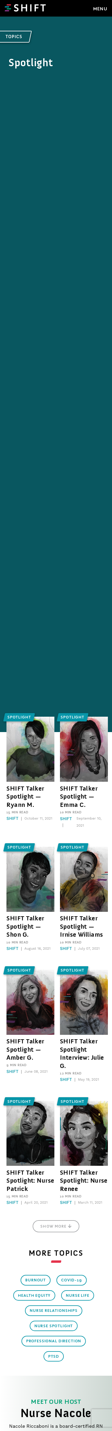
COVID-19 (71, 1280)
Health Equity (34, 1295)
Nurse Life (77, 1295)
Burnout (35, 1280)
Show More (55, 1226)
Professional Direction (53, 1340)
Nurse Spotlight (53, 1325)
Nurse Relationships (54, 1310)
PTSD (53, 1356)
